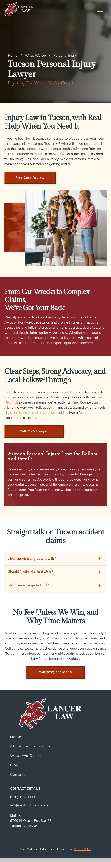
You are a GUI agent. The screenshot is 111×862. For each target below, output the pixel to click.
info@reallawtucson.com (29, 805)
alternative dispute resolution (32, 412)
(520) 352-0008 (22, 797)
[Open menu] (100, 9)
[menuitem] (55, 736)
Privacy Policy (82, 849)
